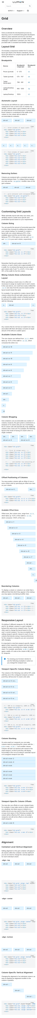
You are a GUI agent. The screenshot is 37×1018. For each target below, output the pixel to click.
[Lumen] (18, 2)
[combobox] (18, 6)
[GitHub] (28, 11)
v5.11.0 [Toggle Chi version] (10, 11)
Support (19, 11)
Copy (32, 126)
